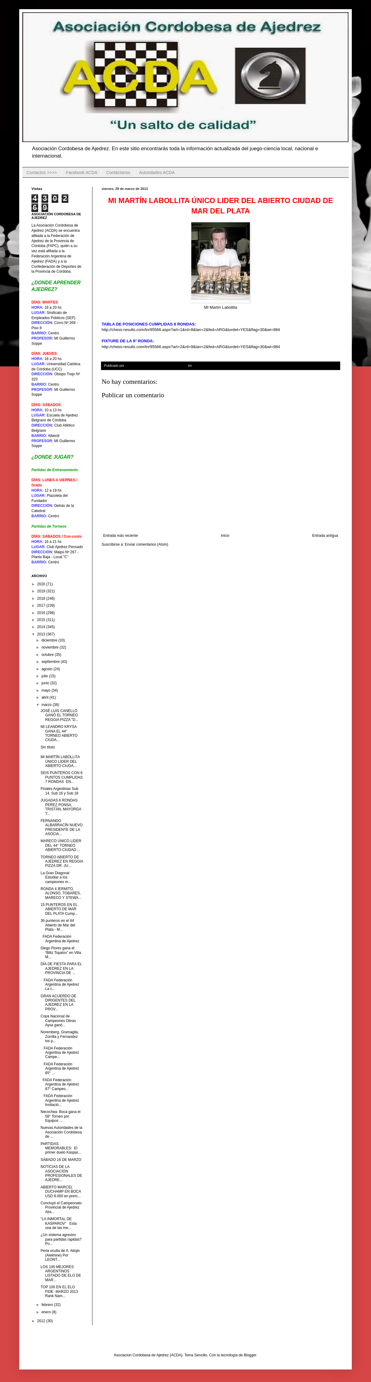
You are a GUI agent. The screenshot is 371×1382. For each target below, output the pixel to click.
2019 (41, 591)
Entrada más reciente (120, 535)
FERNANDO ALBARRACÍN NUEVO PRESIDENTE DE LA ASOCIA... (62, 827)
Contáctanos (118, 172)
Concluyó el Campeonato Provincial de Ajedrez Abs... (61, 1207)
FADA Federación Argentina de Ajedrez (60, 938)
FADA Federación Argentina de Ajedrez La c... (60, 984)
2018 (41, 598)
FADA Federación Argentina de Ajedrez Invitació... (60, 1100)
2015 (41, 620)
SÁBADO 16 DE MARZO (61, 1160)
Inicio (225, 535)
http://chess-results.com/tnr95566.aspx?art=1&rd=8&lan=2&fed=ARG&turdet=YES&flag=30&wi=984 (191, 329)
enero (46, 1312)
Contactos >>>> (42, 172)
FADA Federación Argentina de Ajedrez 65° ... (60, 1068)
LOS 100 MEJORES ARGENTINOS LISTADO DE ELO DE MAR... (61, 1273)
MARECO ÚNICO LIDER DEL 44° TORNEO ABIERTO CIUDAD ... (61, 845)
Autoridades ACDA (157, 172)
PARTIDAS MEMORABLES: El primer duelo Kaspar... (61, 1148)
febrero (47, 1305)
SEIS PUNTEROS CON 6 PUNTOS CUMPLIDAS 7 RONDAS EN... (62, 777)
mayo (46, 690)
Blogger (250, 1355)
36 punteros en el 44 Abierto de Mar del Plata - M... (58, 925)
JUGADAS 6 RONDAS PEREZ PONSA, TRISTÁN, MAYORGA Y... (61, 807)
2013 (41, 634)
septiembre (51, 662)
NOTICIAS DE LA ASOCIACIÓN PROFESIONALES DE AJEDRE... (61, 1173)
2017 (41, 605)
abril (45, 697)
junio (45, 683)
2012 (41, 1321)
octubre (48, 655)
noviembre (50, 647)
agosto (47, 669)
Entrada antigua (325, 535)
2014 (41, 627)
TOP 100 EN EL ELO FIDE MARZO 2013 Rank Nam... (59, 1291)
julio (45, 676)
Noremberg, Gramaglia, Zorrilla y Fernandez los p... (60, 1036)
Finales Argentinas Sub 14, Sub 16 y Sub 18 (59, 791)
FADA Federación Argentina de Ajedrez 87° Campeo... (60, 1084)
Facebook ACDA (82, 172)
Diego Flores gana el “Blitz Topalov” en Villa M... (61, 952)
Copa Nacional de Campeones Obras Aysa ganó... (58, 1020)
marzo (47, 705)
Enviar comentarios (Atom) (146, 544)
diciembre (49, 640)
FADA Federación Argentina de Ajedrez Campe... (60, 1052)
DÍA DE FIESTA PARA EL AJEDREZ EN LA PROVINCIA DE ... (61, 968)
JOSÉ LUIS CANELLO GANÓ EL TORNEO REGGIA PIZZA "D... (59, 715)
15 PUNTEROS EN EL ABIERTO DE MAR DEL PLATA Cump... (59, 909)
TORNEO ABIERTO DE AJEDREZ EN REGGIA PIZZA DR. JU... (62, 861)
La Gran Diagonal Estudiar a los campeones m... (56, 877)
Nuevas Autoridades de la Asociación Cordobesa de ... (61, 1132)
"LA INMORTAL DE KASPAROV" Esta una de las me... (59, 1223)
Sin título (48, 747)
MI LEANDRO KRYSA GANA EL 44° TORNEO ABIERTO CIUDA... (59, 733)
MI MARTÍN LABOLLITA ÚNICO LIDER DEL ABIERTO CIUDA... (60, 761)
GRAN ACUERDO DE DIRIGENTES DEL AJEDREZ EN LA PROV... (58, 1002)
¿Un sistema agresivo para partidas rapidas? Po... (61, 1239)
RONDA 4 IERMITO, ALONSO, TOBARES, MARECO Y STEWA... (61, 893)
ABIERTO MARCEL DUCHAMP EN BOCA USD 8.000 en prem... (61, 1191)
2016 (41, 613)
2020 (41, 584)
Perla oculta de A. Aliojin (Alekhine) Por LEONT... (60, 1255)
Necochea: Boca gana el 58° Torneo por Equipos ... (61, 1116)
